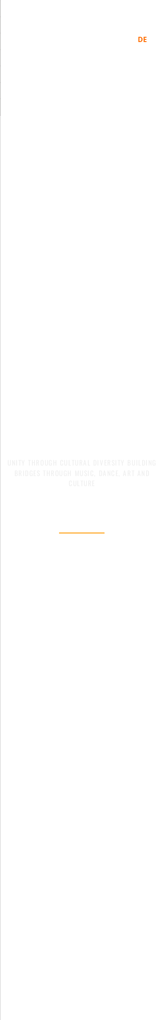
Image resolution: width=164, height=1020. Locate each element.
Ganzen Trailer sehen (82, 560)
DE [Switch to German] (142, 39)
